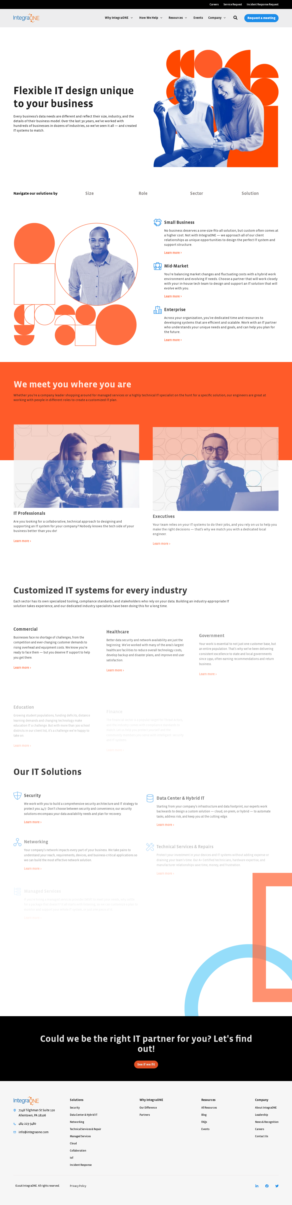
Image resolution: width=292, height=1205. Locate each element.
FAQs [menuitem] (204, 1122)
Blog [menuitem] (203, 1114)
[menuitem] (256, 1186)
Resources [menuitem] (208, 1100)
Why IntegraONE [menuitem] (151, 1100)
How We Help (149, 17)
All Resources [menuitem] (209, 1107)
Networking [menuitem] (77, 1122)
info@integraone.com (34, 1132)
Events (198, 17)
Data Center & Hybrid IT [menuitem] (83, 1114)
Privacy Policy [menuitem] (78, 1186)
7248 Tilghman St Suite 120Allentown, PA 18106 (37, 1113)
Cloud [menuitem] (73, 1143)
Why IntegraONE (117, 17)
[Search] (235, 18)
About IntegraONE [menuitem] (266, 1107)
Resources (176, 17)
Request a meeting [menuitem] (261, 18)
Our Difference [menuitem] (148, 1107)
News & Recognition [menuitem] (267, 1122)
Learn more (172, 267)
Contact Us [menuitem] (261, 1136)
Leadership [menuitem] (261, 1114)
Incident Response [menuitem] (81, 1165)
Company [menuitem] (261, 1100)
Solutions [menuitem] (76, 1100)
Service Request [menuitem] (232, 4)
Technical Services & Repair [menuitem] (85, 1129)
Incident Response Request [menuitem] (263, 4)
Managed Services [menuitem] (80, 1136)
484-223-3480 (27, 1123)
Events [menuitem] (205, 1129)
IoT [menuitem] (71, 1157)
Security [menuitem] (75, 1107)
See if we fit (146, 1079)
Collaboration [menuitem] (78, 1150)
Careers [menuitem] (214, 4)
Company (215, 17)
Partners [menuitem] (145, 1114)
